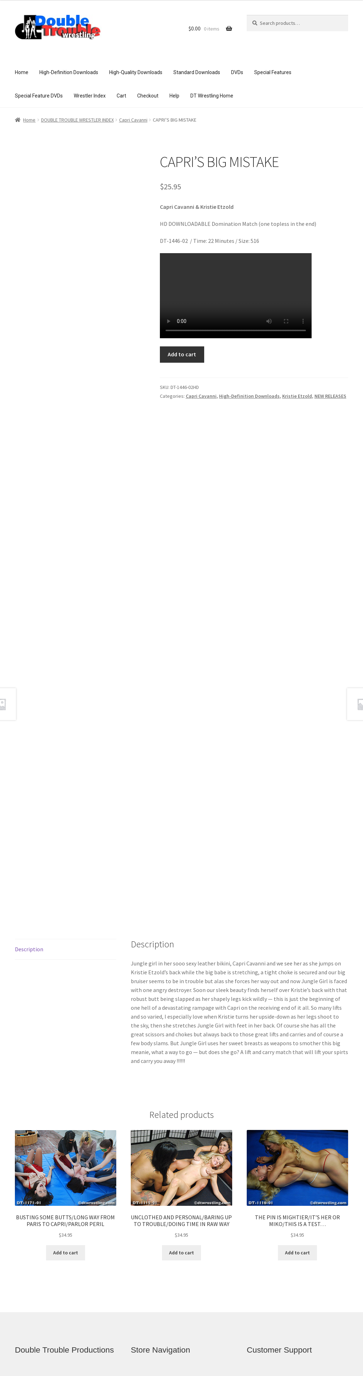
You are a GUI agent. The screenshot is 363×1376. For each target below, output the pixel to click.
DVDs (237, 72)
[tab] (65, 786)
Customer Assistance (282, 1216)
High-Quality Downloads (135, 72)
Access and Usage (279, 1257)
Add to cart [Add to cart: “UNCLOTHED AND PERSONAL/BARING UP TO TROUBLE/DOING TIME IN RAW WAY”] (181, 1089)
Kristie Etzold (297, 396)
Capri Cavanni (133, 120)
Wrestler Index (90, 96)
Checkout (147, 96)
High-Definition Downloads (68, 72)
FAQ (261, 1229)
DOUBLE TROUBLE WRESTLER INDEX (77, 120)
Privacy (265, 1243)
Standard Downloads (196, 72)
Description (29, 786)
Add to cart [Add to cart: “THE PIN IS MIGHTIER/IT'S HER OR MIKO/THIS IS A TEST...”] (297, 1089)
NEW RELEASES (330, 396)
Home (21, 72)
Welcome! (152, 1216)
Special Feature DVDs (39, 96)
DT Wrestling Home (211, 96)
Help (174, 96)
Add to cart (182, 354)
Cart (121, 96)
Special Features (272, 72)
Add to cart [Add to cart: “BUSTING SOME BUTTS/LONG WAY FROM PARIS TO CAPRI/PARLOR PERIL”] (65, 1089)
